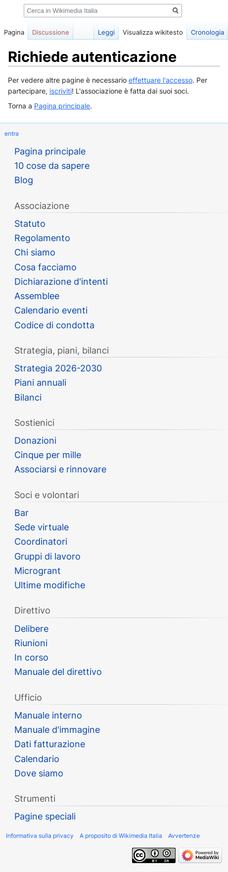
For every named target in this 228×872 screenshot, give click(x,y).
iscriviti (60, 91)
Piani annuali (40, 382)
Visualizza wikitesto (153, 32)
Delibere (31, 628)
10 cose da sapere (52, 165)
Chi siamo (34, 252)
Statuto (30, 223)
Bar (21, 513)
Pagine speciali (45, 816)
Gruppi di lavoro (47, 556)
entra (11, 133)
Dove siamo (38, 773)
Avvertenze (184, 835)
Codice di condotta (54, 325)
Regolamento (42, 238)
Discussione (50, 32)
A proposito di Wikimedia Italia (121, 835)
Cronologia (207, 32)
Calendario (36, 759)
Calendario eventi (51, 310)
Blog (23, 180)
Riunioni (30, 643)
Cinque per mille (47, 455)
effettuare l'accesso (160, 80)
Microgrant (37, 570)
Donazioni (35, 440)
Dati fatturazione (49, 744)
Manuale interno (48, 715)
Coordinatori (40, 541)
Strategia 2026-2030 (58, 368)
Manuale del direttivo (58, 672)
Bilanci (28, 397)
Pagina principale (62, 106)
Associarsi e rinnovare (60, 469)
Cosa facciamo (45, 267)
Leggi (106, 32)
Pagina (14, 32)
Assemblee (36, 296)
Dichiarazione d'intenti (61, 281)
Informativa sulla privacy (40, 835)
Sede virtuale (41, 527)
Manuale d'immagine (57, 729)
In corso (31, 657)
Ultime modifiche (49, 585)
